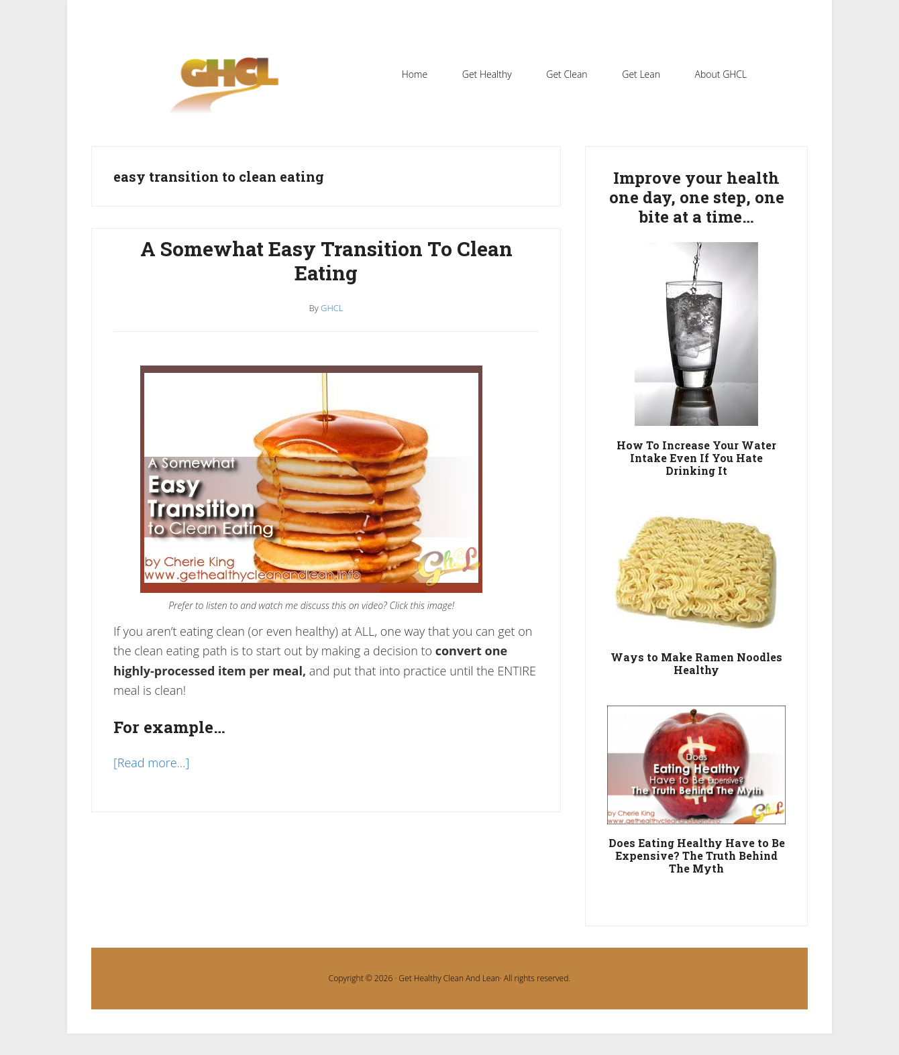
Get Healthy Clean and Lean (230, 93)
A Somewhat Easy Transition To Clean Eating (326, 260)
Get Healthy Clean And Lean (449, 978)
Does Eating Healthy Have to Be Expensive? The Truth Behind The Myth (697, 855)
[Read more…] (151, 763)
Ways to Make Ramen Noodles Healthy (696, 663)
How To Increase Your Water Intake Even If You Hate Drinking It (696, 458)
